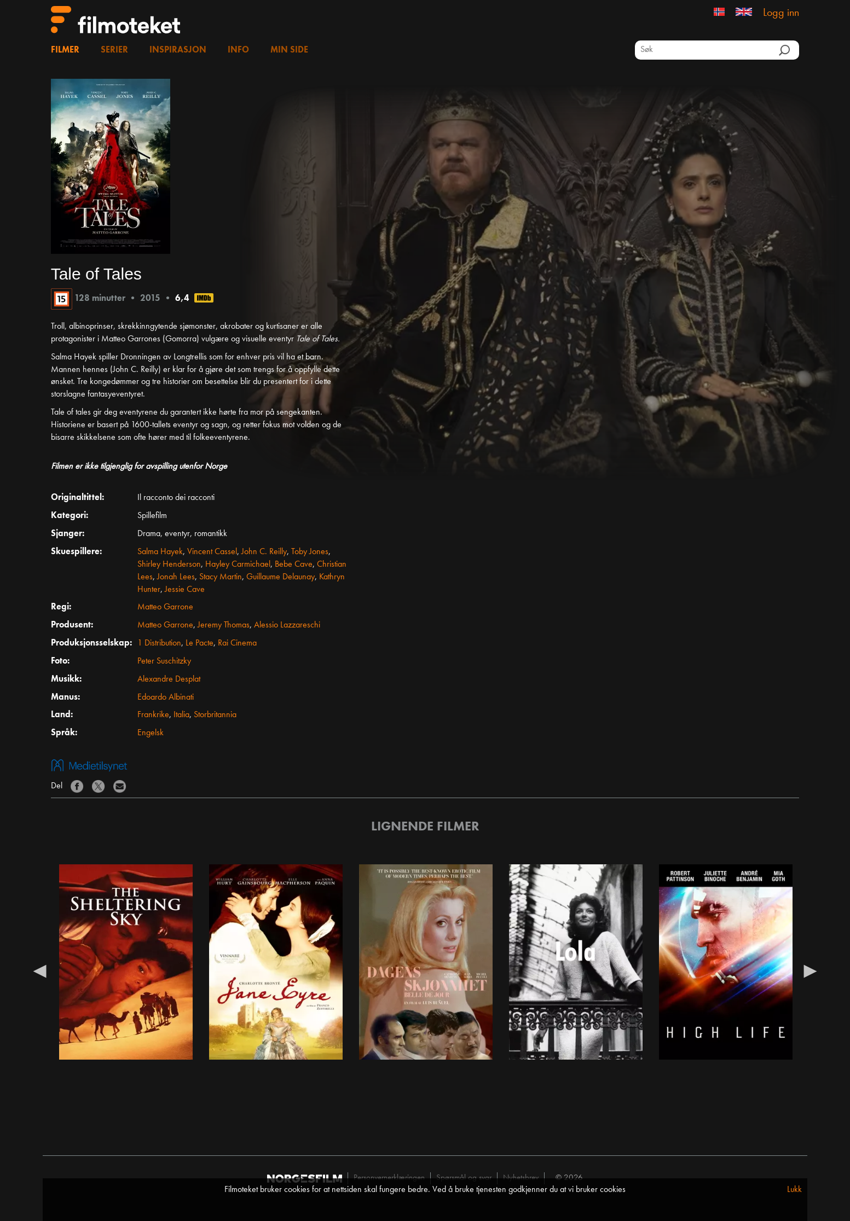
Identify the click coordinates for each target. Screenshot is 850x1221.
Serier (114, 50)
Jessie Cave (185, 589)
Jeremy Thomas (224, 625)
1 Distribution (159, 643)
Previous (40, 970)
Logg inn (781, 13)
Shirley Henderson (169, 564)
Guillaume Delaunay (280, 577)
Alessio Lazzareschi (287, 625)
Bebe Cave (294, 564)
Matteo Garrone (165, 607)
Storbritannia (215, 715)
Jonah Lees (176, 577)
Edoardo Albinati (165, 697)
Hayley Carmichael (237, 564)
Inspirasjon (177, 50)
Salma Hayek (160, 552)
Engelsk (150, 733)
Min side (289, 50)
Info (238, 50)
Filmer (65, 50)
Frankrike (153, 715)
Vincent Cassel (212, 552)
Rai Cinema (237, 643)
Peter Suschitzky (164, 661)
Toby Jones (309, 552)
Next (810, 970)
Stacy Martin (220, 577)
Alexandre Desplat (168, 679)
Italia (181, 715)
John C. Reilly (264, 552)
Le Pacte (199, 643)
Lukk (794, 1189)
